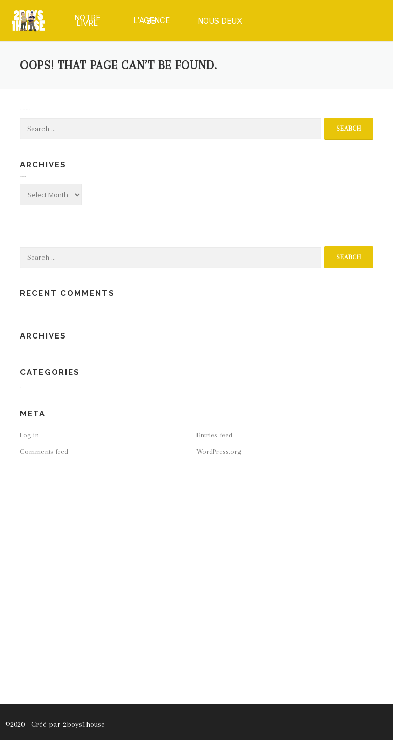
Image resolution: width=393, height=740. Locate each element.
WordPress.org (218, 451)
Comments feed (44, 451)
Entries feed (214, 435)
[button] (87, 20)
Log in (29, 435)
